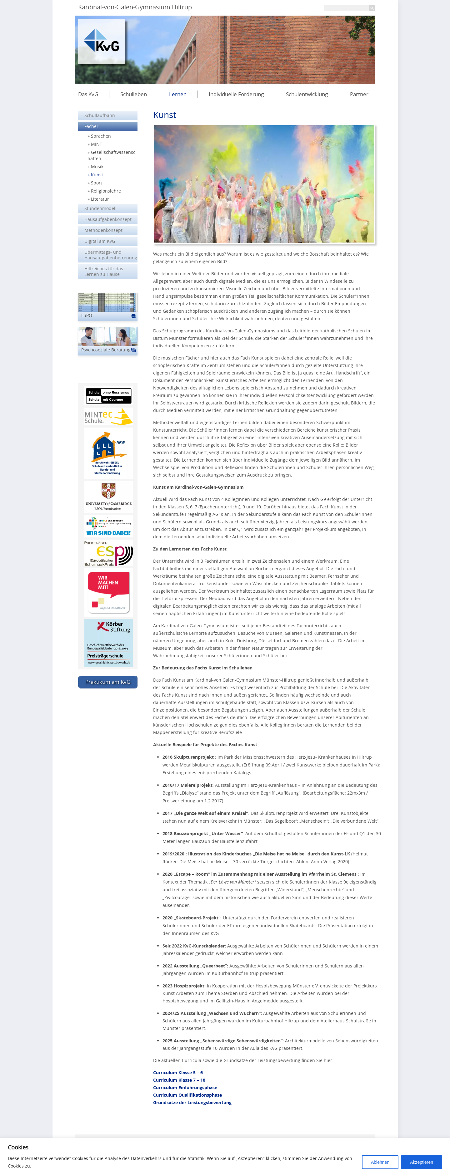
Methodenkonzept (103, 230)
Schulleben (133, 94)
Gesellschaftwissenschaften (111, 155)
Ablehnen (380, 1162)
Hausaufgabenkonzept (108, 219)
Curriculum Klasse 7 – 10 (179, 1080)
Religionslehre (106, 191)
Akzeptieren (421, 1162)
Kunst (97, 175)
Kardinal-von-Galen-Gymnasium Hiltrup (135, 7)
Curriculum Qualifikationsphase (187, 1095)
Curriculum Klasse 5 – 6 (178, 1072)
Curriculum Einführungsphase (185, 1087)
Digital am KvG (99, 241)
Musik (97, 166)
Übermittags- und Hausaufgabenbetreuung (110, 255)
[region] (225, 1156)
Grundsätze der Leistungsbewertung (192, 1102)
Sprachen (101, 136)
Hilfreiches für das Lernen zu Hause (103, 271)
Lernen (178, 94)
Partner (359, 94)
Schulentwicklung (307, 94)
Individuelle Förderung (236, 94)
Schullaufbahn (99, 115)
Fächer (91, 126)
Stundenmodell (100, 208)
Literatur (100, 199)
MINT (96, 144)
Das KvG (88, 94)
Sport (96, 183)
